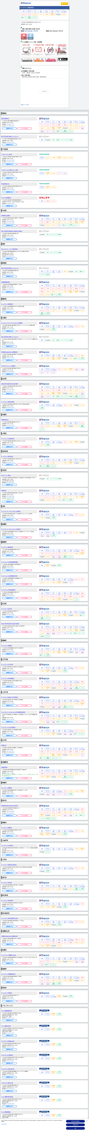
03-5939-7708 (10, 517)
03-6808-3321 (10, 684)
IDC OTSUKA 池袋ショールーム (9, 136)
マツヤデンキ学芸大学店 (7, 1069)
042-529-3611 (10, 751)
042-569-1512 (10, 942)
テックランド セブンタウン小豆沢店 (10, 529)
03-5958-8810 (10, 126)
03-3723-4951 (10, 1060)
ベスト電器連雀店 (6, 1112)
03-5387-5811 (10, 567)
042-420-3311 (10, 924)
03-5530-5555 (10, 344)
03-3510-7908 (10, 223)
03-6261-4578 (10, 203)
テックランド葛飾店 (6, 645)
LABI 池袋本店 (5, 118)
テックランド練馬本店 (7, 547)
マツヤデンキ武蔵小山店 (7, 1041)
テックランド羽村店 (6, 993)
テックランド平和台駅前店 (8, 589)
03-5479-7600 (10, 389)
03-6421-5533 (10, 1047)
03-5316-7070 (31, 31)
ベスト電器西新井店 (6, 1010)
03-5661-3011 (10, 670)
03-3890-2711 (10, 1017)
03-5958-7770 (10, 124)
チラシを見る (24, 128)
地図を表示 (44, 91)
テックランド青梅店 (6, 787)
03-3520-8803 (10, 328)
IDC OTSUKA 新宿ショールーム (9, 268)
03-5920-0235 (10, 595)
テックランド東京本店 (7, 456)
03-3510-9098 (10, 221)
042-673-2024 (10, 733)
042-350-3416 (10, 979)
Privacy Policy (4, 1123)
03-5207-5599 (10, 189)
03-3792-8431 (10, 1074)
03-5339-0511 (10, 287)
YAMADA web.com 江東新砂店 (9, 352)
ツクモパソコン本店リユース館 (9, 170)
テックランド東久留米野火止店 (9, 918)
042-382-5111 (10, 852)
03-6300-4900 (10, 1103)
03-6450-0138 (10, 407)
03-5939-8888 (10, 535)
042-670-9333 (10, 719)
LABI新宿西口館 (5, 282)
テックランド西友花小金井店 (9, 864)
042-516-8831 (10, 906)
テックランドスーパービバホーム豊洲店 (11, 323)
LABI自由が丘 (4, 419)
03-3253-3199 (10, 161)
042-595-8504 (10, 752)
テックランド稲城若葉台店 (8, 974)
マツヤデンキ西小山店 (7, 1082)
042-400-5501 (10, 960)
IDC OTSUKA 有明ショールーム (9, 336)
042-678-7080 (10, 703)
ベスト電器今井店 (6, 1026)
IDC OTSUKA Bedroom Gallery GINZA (11, 231)
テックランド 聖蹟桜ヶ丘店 (8, 955)
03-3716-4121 (10, 1088)
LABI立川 (3, 745)
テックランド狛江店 (6, 882)
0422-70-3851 (10, 773)
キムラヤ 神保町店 (6, 197)
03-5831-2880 (10, 614)
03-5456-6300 (10, 496)
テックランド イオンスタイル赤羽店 (10, 511)
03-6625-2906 (10, 629)
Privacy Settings (75, 1121)
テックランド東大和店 (7, 900)
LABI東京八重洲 (5, 215)
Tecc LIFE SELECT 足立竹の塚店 (10, 623)
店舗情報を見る (9, 128)
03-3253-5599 (10, 160)
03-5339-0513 (10, 289)
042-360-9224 (10, 813)
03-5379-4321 (10, 274)
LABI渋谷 (3, 490)
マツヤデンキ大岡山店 (7, 1055)
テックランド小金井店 (7, 845)
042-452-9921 (10, 870)
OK (75, 1128)
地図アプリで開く (25, 104)
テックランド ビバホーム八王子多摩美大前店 (13, 712)
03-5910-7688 (10, 552)
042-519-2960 (10, 833)
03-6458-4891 (10, 371)
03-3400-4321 (10, 256)
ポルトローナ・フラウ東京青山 (9, 249)
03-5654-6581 (10, 651)
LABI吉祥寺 (4, 767)
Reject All (75, 1124)
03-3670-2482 (10, 1033)
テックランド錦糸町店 (7, 304)
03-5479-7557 (10, 391)
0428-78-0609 (10, 793)
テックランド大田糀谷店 (7, 438)
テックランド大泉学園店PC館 (9, 576)
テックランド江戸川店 (7, 664)
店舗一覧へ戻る (64, 3)
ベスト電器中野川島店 (7, 1096)
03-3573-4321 (10, 237)
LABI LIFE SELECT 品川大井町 (9, 383)
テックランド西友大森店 (7, 401)
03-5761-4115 (10, 888)
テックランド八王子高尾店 (8, 727)
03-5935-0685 (10, 581)
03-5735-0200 (10, 444)
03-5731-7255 (10, 425)
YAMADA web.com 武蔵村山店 (9, 936)
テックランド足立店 (6, 608)
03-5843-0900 (10, 482)
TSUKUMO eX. (5, 183)
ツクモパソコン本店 (6, 154)
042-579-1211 (10, 998)
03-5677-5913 (10, 357)
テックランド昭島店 (6, 827)
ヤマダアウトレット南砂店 (8, 366)
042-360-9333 (10, 811)
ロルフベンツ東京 (6, 475)
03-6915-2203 (10, 142)
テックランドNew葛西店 (7, 678)
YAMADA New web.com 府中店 (9, 805)
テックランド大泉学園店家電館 (9, 562)
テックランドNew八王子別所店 (9, 697)
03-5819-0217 (10, 309)
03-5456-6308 (10, 498)
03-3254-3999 (10, 175)
